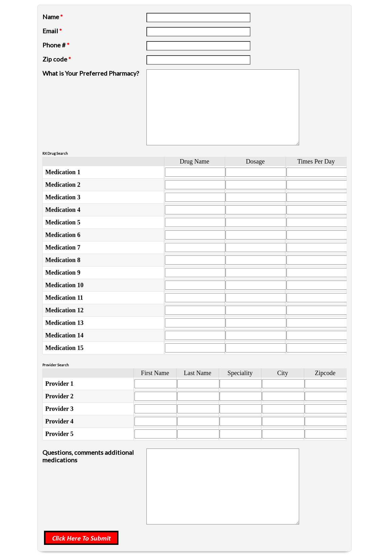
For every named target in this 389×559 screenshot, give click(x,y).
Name (52, 16)
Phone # (55, 45)
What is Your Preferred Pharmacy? (90, 73)
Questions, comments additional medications (88, 456)
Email (52, 31)
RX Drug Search (55, 153)
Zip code (56, 59)
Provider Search (55, 365)
